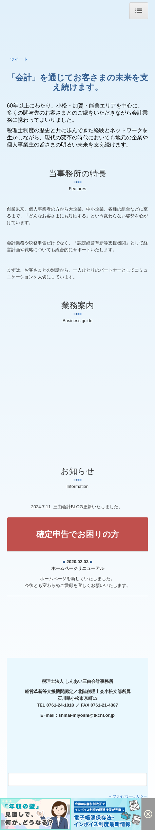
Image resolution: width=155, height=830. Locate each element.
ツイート (19, 59)
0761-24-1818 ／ (63, 705)
